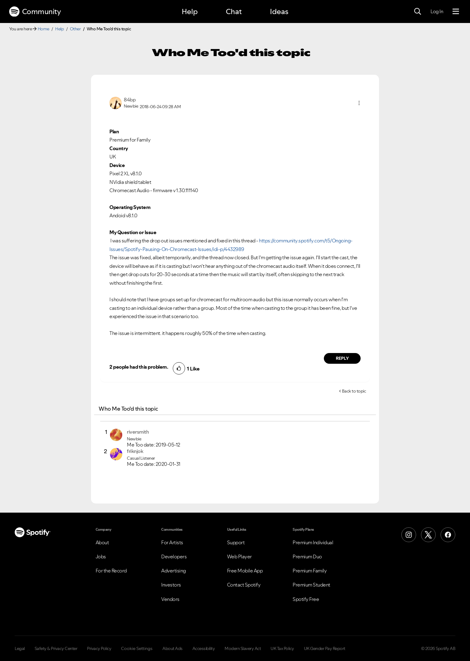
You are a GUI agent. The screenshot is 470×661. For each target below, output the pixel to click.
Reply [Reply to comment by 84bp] (342, 358)
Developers (174, 556)
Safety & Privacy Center (56, 648)
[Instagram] (408, 534)
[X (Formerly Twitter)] (428, 534)
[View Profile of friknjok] (135, 451)
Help (190, 11)
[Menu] (456, 11)
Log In (436, 11)
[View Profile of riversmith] (138, 431)
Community (35, 11)
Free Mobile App (245, 570)
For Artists (172, 542)
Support (236, 542)
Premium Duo (307, 556)
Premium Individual (313, 542)
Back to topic (354, 391)
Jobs (101, 556)
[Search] (417, 12)
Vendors (170, 599)
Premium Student (311, 584)
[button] (359, 103)
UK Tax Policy (282, 648)
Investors (171, 584)
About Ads (172, 648)
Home (43, 29)
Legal (20, 648)
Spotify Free (306, 599)
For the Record (111, 570)
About (102, 542)
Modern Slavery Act (243, 648)
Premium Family (310, 570)
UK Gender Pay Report (324, 648)
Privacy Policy (99, 648)
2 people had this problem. (138, 366)
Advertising (173, 570)
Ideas (279, 11)
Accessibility (203, 648)
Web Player (239, 556)
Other (75, 29)
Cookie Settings (137, 648)
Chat (234, 11)
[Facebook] (448, 534)
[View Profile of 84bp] (129, 99)
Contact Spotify (244, 584)
